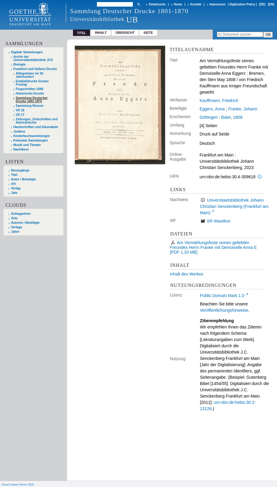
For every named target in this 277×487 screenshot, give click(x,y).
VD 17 (20, 114)
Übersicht (125, 32)
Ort (13, 183)
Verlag (15, 188)
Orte (14, 218)
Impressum (218, 4)
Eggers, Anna (212, 108)
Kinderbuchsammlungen (31, 136)
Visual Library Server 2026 (17, 484)
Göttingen (209, 117)
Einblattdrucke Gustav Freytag (32, 83)
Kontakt (195, 4)
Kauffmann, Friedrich (219, 100)
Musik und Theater (27, 145)
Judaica (19, 131)
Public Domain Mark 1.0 (222, 295)
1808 (237, 117)
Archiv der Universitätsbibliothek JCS (33, 58)
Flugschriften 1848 (29, 89)
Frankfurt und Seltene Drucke (35, 69)
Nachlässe (21, 149)
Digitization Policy (242, 4)
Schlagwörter (21, 213)
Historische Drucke (30, 93)
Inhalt (101, 32)
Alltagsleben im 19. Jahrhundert (30, 75)
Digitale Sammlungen (27, 52)
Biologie (19, 64)
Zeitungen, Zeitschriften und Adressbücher (37, 121)
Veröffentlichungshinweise (224, 310)
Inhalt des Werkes (186, 274)
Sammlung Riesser (30, 105)
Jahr (14, 192)
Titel (14, 174)
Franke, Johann (242, 108)
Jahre (15, 231)
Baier (226, 117)
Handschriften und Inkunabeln (35, 127)
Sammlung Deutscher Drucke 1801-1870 (32, 99)
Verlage (16, 227)
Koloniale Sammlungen (30, 140)
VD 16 (20, 110)
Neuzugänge (20, 170)
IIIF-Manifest (218, 221)
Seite (148, 32)
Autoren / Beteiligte (25, 222)
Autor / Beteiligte (23, 179)
